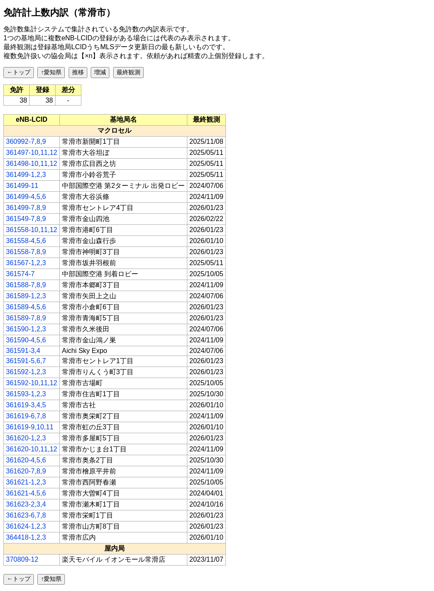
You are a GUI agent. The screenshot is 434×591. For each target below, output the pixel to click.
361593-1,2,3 (26, 394)
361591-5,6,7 (26, 360)
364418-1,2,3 (26, 537)
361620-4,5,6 (26, 460)
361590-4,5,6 (26, 340)
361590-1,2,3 (26, 329)
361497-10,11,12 (31, 152)
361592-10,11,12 (31, 383)
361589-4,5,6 (26, 307)
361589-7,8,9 (26, 318)
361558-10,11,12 (31, 229)
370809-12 (22, 559)
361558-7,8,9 (26, 251)
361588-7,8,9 (26, 284)
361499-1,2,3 (26, 174)
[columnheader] (32, 119)
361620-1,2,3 (26, 438)
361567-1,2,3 (26, 262)
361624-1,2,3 (26, 526)
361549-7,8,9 (26, 218)
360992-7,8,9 (26, 141)
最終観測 (128, 72)
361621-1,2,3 (26, 482)
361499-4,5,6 (26, 196)
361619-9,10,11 (29, 427)
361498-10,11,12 (31, 163)
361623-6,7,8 (26, 515)
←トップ (19, 72)
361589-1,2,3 (26, 296)
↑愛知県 (51, 72)
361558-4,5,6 (26, 240)
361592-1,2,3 (26, 371)
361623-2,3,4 (26, 504)
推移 (78, 72)
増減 (100, 72)
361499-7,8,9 (26, 207)
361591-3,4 (23, 350)
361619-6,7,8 (26, 416)
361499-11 (22, 185)
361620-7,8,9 (26, 471)
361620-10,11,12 (31, 449)
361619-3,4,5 (26, 405)
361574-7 (20, 273)
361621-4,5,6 (26, 493)
